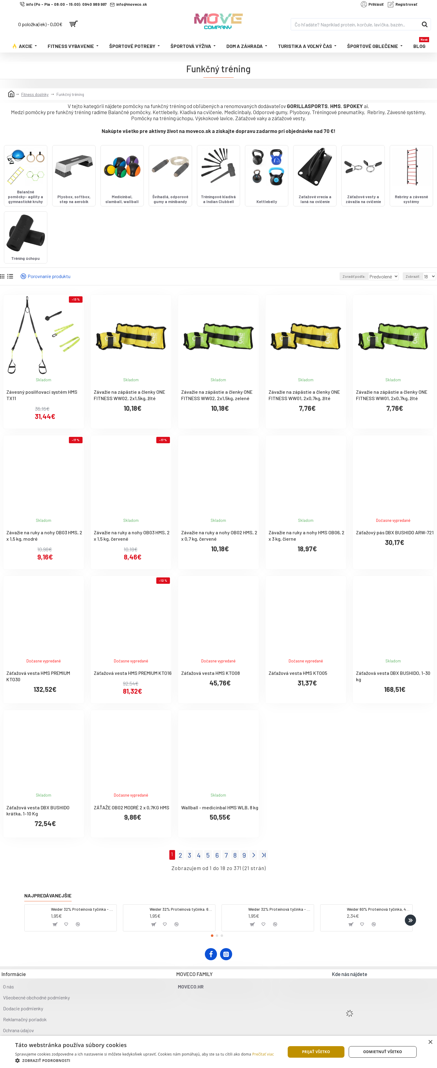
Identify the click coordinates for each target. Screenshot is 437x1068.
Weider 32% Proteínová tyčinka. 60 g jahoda (181, 909)
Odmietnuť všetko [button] (382, 1051)
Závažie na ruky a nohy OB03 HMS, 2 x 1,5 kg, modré (44, 552)
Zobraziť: (414, 292)
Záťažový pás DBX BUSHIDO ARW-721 (395, 548)
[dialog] (218, 1052)
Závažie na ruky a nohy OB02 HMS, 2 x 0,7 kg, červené (219, 552)
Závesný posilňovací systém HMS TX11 (41, 411)
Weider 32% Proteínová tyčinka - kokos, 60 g (82, 909)
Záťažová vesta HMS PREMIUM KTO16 (132, 689)
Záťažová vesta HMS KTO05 (298, 689)
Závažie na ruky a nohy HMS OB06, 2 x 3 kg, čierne (306, 552)
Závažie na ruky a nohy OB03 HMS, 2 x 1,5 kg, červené (132, 552)
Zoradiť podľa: (346, 292)
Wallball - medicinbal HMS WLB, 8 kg (219, 823)
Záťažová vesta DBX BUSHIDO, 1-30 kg (393, 692)
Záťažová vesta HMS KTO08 (210, 689)
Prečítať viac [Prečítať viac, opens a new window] (263, 1054)
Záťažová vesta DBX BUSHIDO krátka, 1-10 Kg (37, 826)
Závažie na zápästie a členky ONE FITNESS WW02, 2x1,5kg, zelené (216, 411)
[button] (410, 920)
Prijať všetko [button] (316, 1051)
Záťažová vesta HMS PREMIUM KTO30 (38, 692)
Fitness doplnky (35, 94)
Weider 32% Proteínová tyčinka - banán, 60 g (280, 909)
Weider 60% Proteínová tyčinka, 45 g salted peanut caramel (378, 909)
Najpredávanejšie (48, 895)
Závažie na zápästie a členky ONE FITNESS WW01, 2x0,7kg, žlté (304, 411)
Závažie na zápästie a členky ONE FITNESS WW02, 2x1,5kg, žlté (129, 411)
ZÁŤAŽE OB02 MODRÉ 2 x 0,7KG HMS (131, 823)
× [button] (430, 1042)
